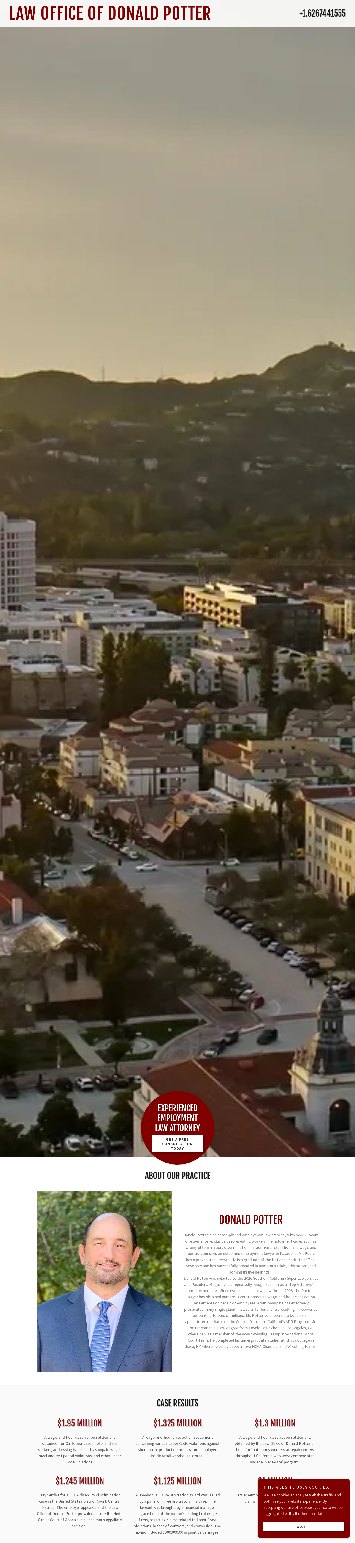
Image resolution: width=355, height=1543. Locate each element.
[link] (131, 18)
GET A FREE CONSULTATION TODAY (177, 1144)
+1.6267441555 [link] (322, 13)
